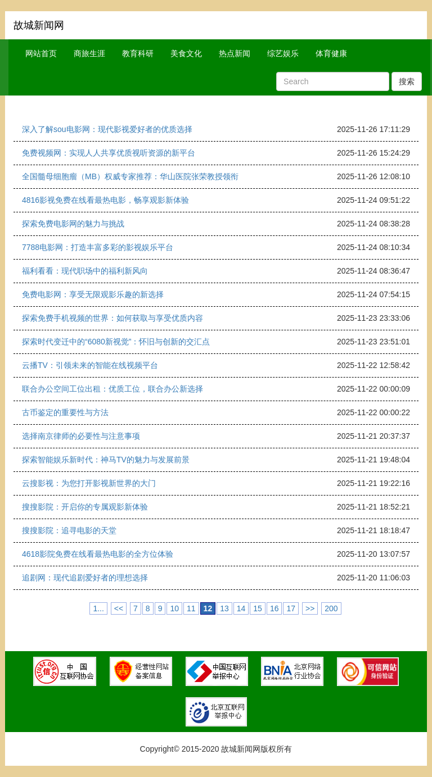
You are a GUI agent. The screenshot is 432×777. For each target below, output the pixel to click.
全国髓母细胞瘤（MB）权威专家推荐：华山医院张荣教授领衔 (130, 176)
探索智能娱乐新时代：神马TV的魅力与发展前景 (106, 459)
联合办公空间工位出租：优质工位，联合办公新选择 (112, 388)
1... (98, 608)
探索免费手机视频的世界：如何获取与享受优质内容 (112, 317)
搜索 (407, 81)
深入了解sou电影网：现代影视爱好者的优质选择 (107, 129)
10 (174, 608)
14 (241, 608)
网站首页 (41, 53)
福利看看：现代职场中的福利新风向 (85, 270)
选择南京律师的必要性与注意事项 (81, 435)
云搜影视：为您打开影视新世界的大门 (89, 483)
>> (309, 608)
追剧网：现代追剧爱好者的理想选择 (85, 577)
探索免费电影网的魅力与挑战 (73, 223)
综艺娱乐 (283, 53)
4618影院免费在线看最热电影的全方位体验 (97, 553)
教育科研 (138, 53)
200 (331, 608)
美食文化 (186, 53)
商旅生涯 (89, 53)
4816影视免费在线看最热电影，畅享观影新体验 (105, 200)
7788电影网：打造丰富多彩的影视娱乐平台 (97, 247)
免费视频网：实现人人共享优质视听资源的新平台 (108, 152)
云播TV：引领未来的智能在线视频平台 (90, 365)
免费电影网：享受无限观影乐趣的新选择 (93, 294)
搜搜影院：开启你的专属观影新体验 (85, 506)
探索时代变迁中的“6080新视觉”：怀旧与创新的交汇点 (116, 341)
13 (224, 608)
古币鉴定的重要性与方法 (65, 412)
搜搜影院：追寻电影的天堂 (69, 530)
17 (290, 608)
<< (118, 608)
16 (274, 608)
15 (257, 608)
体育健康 (331, 53)
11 (191, 608)
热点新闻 (234, 53)
